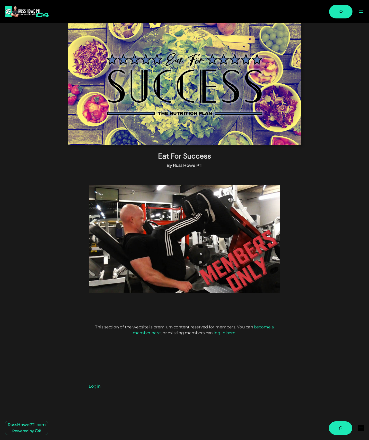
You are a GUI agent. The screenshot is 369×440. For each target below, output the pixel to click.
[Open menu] (361, 12)
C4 (37, 430)
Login (95, 386)
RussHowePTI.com (27, 424)
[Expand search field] (340, 11)
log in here (224, 332)
